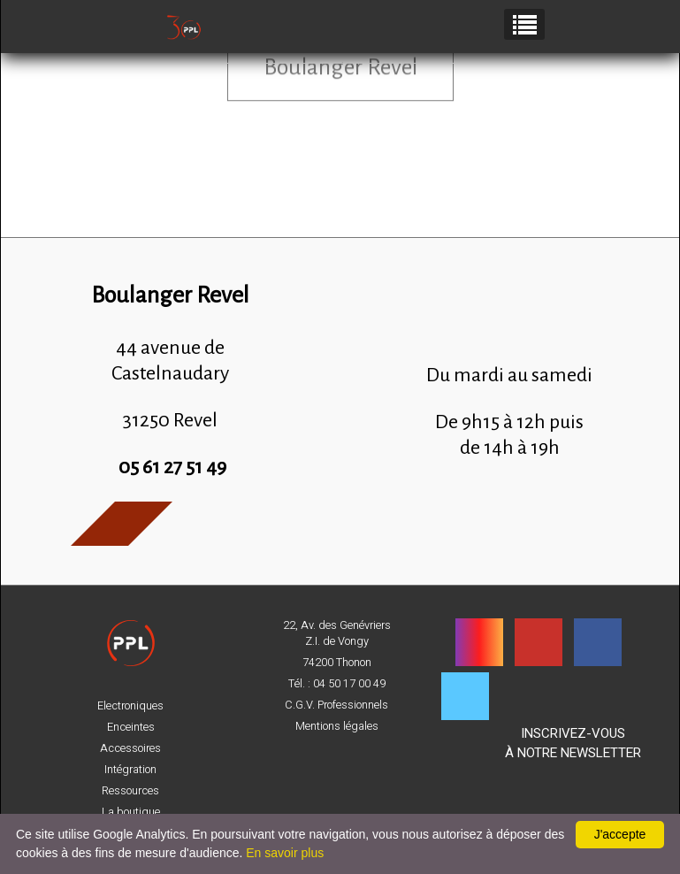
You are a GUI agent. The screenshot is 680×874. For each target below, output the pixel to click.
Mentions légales (336, 726)
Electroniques (130, 706)
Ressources (130, 791)
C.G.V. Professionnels (336, 705)
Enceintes (131, 727)
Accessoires (130, 748)
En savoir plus (285, 853)
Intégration (130, 770)
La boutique (131, 812)
